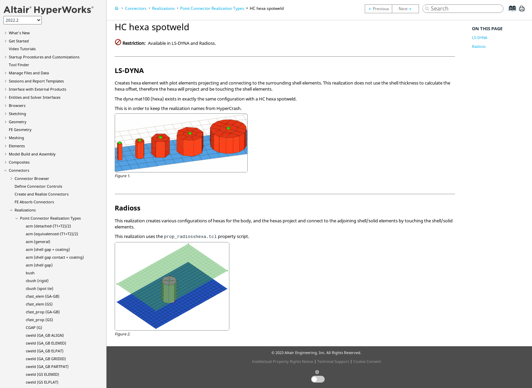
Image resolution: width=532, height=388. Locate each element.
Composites (19, 162)
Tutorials (22, 48)
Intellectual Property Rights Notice (282, 361)
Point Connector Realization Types (50, 218)
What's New (19, 32)
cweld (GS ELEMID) (42, 374)
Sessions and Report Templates (36, 81)
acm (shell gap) (39, 264)
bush (30, 272)
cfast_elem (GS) (39, 304)
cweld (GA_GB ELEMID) (46, 343)
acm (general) (38, 241)
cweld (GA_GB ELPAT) (44, 350)
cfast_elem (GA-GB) (42, 296)
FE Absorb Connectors (34, 201)
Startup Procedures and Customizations (44, 56)
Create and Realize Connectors (42, 194)
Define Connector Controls (38, 186)
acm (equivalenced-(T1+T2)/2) (52, 233)
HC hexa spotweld (267, 8)
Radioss (479, 46)
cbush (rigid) (37, 280)
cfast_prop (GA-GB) (43, 311)
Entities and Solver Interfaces (34, 97)
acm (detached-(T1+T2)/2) (48, 225)
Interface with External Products (37, 89)
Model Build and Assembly (32, 153)
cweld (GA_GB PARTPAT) (47, 366)
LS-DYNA (479, 37)
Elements (17, 145)
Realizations (25, 210)
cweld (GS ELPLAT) (42, 382)
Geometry (17, 121)
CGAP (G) (34, 327)
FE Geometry (20, 129)
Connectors (19, 170)
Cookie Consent (367, 361)
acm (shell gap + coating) (48, 249)
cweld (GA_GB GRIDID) (46, 358)
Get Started (19, 40)
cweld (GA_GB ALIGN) (45, 335)
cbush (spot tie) (39, 288)
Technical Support (333, 361)
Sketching (17, 113)
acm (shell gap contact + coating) (55, 257)
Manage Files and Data (29, 72)
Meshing (16, 137)
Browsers (17, 105)
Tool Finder (19, 64)
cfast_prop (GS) (39, 319)
